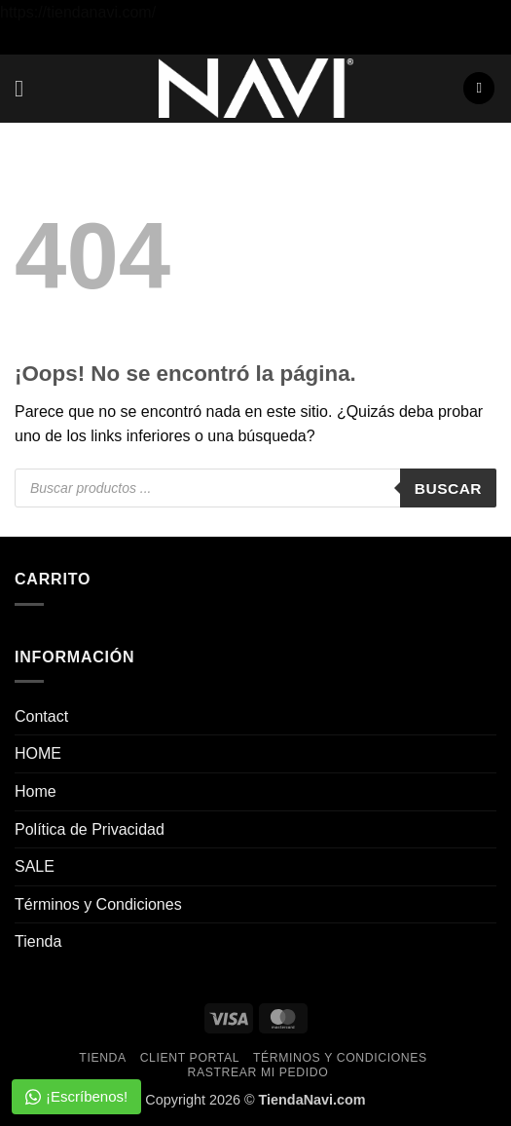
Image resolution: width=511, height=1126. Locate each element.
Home (35, 791)
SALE (35, 866)
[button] (26, 88)
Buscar (448, 488)
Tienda (38, 941)
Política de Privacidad (89, 829)
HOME (38, 753)
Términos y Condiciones (98, 904)
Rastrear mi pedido (257, 1072)
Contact (41, 716)
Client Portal (189, 1058)
